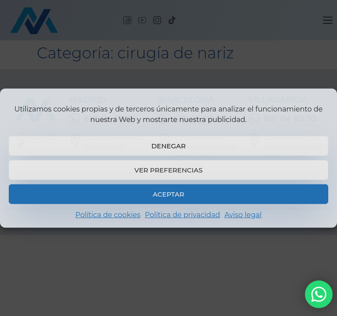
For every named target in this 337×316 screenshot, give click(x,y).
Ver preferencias (168, 169)
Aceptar (168, 194)
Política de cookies (107, 215)
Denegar (168, 145)
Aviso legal (243, 215)
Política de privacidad (182, 215)
